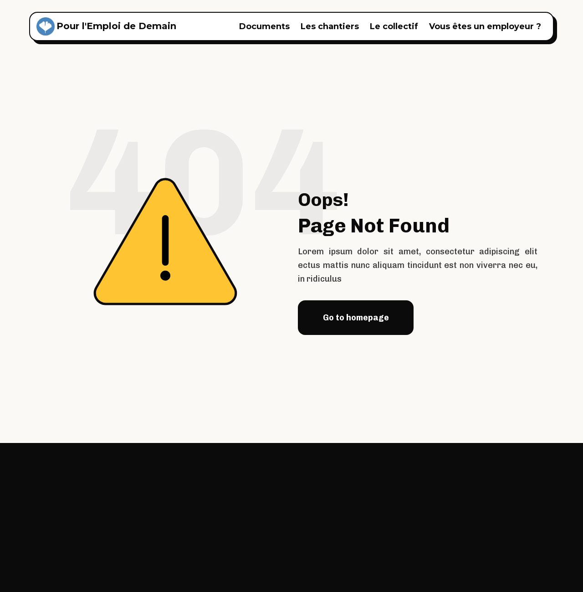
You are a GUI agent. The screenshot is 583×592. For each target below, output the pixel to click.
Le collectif (394, 26)
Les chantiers (330, 26)
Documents (264, 26)
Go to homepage (356, 318)
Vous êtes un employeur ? (485, 26)
